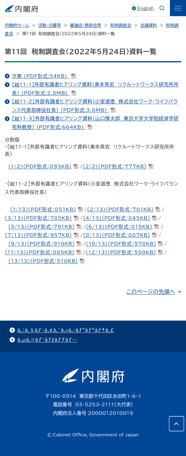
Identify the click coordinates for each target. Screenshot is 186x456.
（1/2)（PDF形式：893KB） (43, 166)
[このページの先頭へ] (176, 424)
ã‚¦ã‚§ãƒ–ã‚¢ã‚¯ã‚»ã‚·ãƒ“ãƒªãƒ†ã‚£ (65, 330)
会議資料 (148, 25)
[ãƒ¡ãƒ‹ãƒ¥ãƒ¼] (178, 8)
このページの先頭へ (150, 291)
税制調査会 (120, 25)
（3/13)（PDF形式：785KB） (42, 218)
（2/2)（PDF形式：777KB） (117, 166)
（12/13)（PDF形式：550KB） (124, 252)
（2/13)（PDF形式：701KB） (123, 209)
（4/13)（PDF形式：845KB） (120, 218)
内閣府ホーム (17, 25)
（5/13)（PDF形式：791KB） (44, 226)
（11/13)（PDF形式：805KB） (43, 252)
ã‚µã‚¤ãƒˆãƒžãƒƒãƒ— (47, 339)
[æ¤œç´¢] (162, 8)
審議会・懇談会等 (85, 25)
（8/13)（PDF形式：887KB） (120, 235)
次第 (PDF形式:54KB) (44, 76)
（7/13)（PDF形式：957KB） (42, 235)
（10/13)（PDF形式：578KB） (124, 243)
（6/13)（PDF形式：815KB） (122, 226)
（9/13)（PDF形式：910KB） (44, 243)
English (145, 8)
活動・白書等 (49, 25)
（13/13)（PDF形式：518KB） (46, 261)
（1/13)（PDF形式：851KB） (46, 209)
